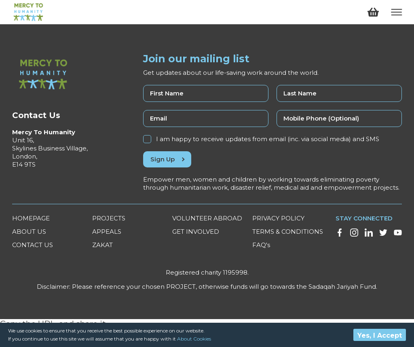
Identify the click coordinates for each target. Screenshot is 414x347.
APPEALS (106, 231)
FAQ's (261, 245)
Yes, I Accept (379, 335)
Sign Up (167, 159)
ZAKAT (102, 245)
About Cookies (194, 339)
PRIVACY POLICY (278, 218)
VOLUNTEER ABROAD (207, 218)
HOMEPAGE (31, 218)
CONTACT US (32, 245)
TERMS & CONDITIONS (287, 231)
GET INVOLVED (195, 231)
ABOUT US (29, 231)
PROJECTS (108, 218)
